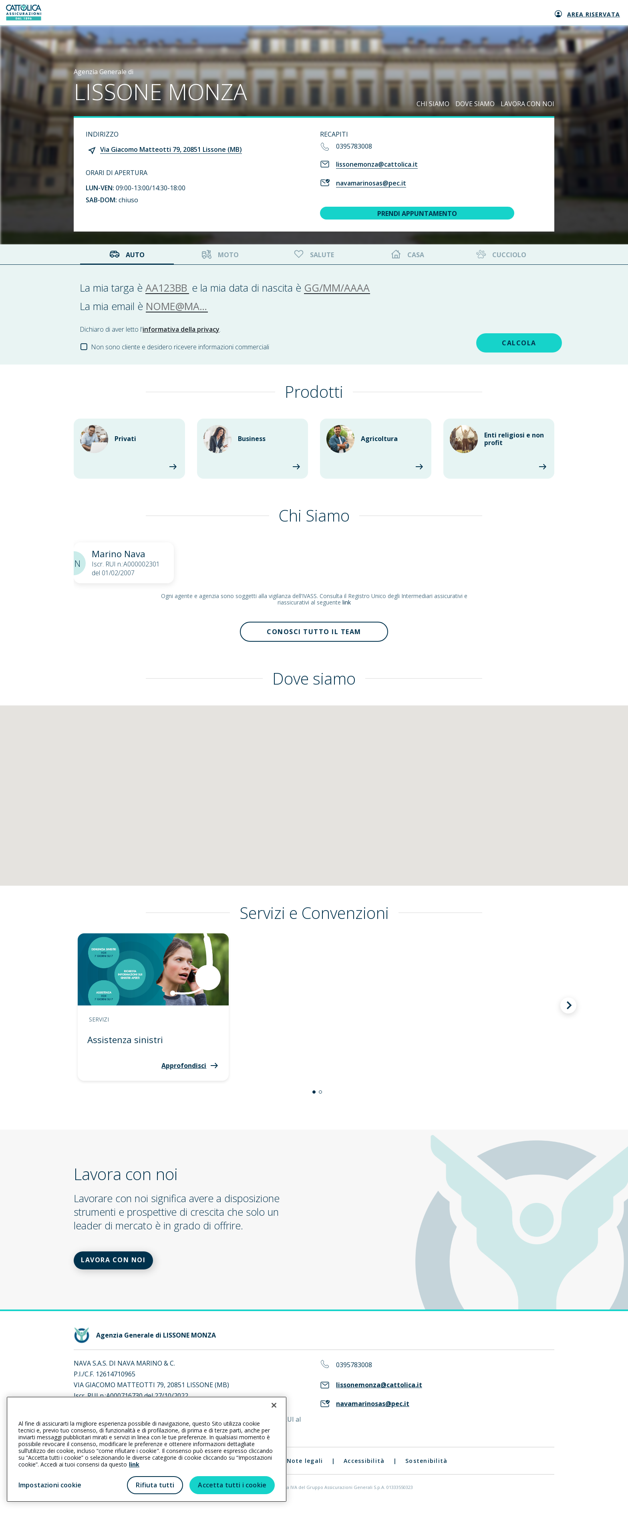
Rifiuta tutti (155, 1485)
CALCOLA (492, 341)
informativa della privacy (181, 329)
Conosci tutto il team (314, 633)
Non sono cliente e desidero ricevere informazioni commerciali (180, 347)
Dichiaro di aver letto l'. (150, 329)
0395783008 (354, 146)
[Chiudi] (274, 1405)
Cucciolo (500, 254)
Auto (127, 254)
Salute (313, 254)
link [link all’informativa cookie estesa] (134, 1464)
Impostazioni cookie (49, 1485)
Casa (407, 254)
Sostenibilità (426, 1469)
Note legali (305, 1469)
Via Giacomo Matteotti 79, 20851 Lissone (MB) (171, 149)
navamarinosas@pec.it (371, 183)
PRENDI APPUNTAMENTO (417, 213)
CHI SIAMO (433, 103)
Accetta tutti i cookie (232, 1485)
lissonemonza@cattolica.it (377, 164)
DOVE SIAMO (475, 103)
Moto (220, 254)
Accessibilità (364, 1469)
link (346, 602)
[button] (314, 1096)
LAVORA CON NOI (527, 103)
